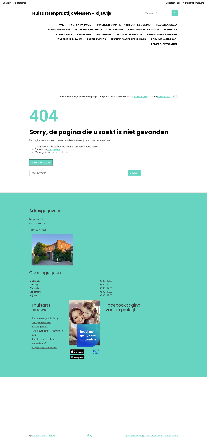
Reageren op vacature (164, 44)
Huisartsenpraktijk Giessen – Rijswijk (72, 13)
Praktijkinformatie (109, 24)
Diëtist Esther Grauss (129, 34)
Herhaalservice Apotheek (162, 34)
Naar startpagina (41, 162)
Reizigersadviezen (166, 24)
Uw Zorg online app (58, 29)
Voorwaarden (171, 435)
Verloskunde (103, 34)
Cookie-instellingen (153, 435)
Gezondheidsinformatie (89, 29)
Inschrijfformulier (80, 24)
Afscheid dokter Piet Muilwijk (128, 39)
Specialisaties (114, 29)
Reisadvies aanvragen (164, 39)
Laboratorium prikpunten (143, 29)
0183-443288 (39, 230)
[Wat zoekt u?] (157, 13)
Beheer (52, 435)
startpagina (53, 149)
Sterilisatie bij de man (137, 24)
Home (61, 24)
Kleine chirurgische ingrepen (73, 34)
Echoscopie (170, 29)
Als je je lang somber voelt (44, 347)
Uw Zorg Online (39, 435)
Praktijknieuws (96, 39)
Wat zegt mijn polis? (70, 39)
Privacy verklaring (134, 435)
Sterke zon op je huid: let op (45, 318)
